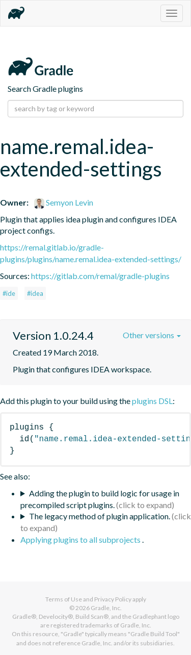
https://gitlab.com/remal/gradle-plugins (100, 276)
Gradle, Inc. (106, 608)
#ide (9, 293)
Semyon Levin (63, 202)
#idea (35, 293)
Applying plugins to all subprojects (81, 539)
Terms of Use (63, 599)
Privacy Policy (112, 599)
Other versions (152, 335)
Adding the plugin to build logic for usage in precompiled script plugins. (99, 499)
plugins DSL (152, 401)
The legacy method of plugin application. (99, 516)
